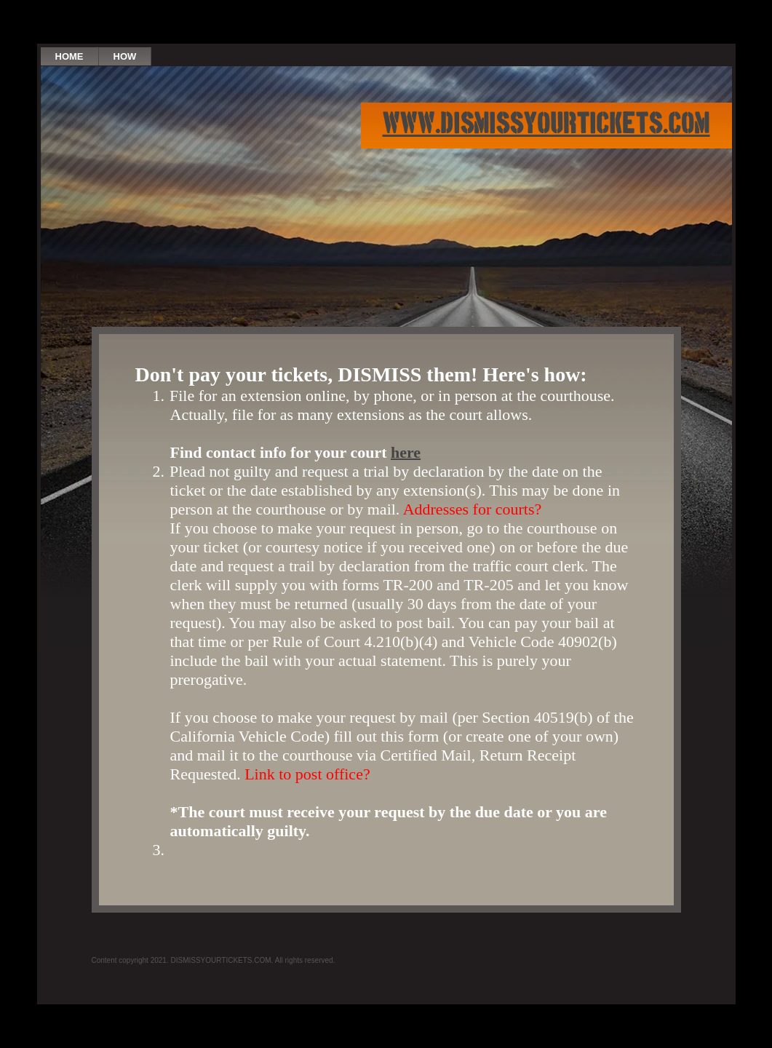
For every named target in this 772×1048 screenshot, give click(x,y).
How (125, 56)
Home (69, 56)
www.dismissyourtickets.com (546, 125)
